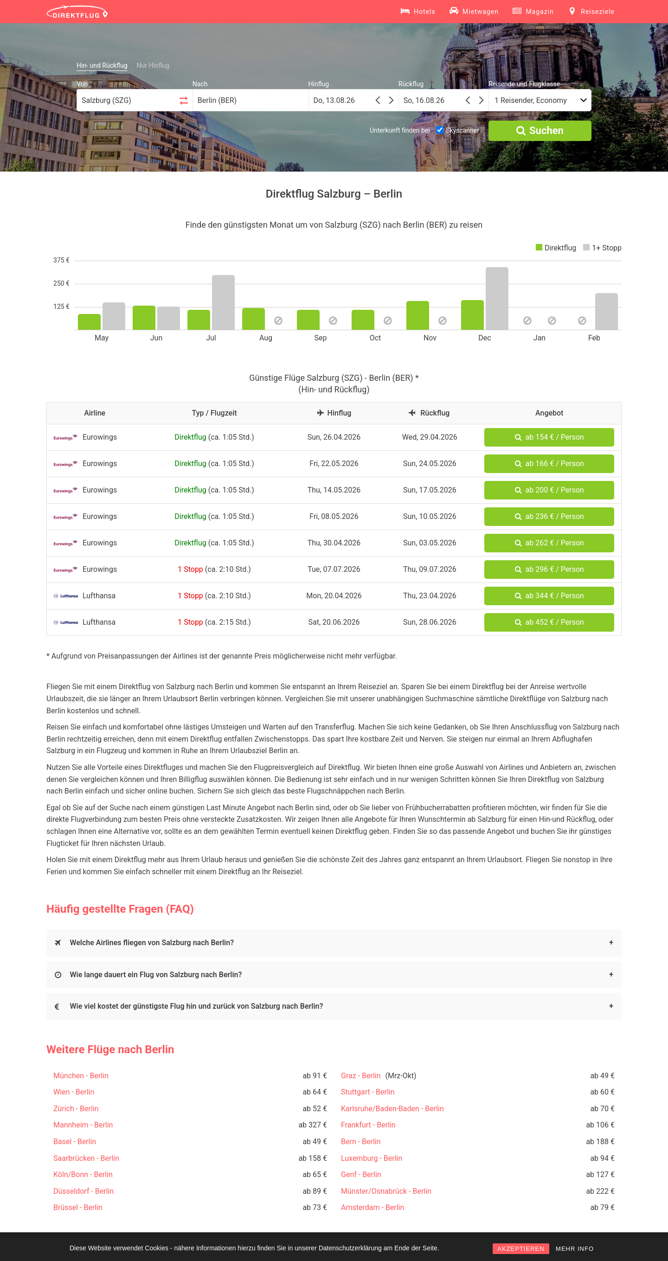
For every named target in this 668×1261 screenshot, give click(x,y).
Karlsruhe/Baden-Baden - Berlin (392, 1108)
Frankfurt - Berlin (368, 1124)
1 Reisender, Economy (531, 100)
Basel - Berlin (74, 1141)
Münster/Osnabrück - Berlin (386, 1191)
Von (82, 84)
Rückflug (411, 84)
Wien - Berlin (73, 1092)
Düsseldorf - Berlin (83, 1191)
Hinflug (318, 84)
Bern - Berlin (361, 1141)
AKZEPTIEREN (520, 1248)
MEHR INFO (575, 1248)
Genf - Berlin (361, 1174)
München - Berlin (81, 1075)
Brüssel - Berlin (78, 1207)
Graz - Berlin (361, 1075)
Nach (200, 84)
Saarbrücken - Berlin (86, 1158)
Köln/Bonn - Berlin (83, 1174)
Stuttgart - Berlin (368, 1092)
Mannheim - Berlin (83, 1124)
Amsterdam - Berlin (372, 1207)
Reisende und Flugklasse (524, 84)
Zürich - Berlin (76, 1108)
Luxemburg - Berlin (371, 1158)
